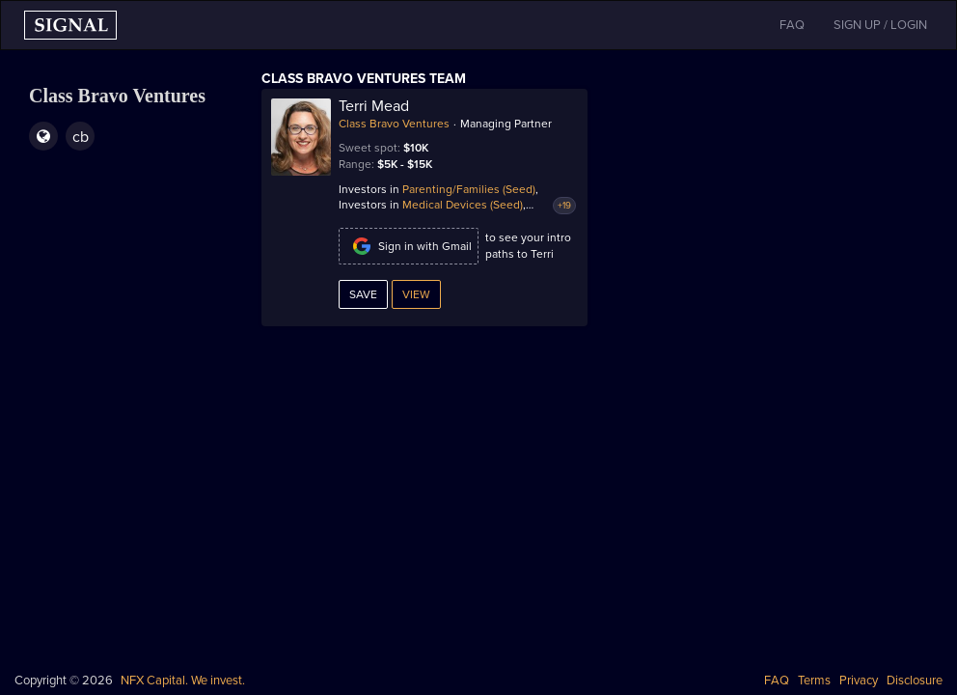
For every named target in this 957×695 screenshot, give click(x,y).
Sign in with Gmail (408, 246)
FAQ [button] (792, 25)
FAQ (776, 680)
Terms (814, 680)
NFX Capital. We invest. (183, 680)
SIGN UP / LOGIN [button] (880, 25)
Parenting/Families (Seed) (468, 189)
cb (80, 137)
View (416, 294)
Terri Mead (374, 106)
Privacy (858, 680)
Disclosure (915, 680)
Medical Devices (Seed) (462, 204)
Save (363, 294)
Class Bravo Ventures (394, 123)
